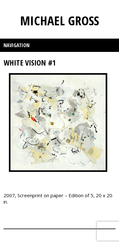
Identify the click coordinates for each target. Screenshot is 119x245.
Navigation (16, 45)
